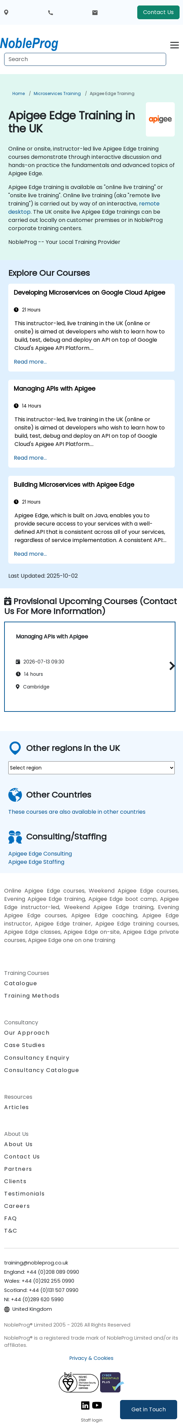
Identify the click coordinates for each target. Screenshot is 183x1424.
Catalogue (20, 983)
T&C (11, 1231)
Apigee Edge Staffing (36, 862)
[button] (170, 665)
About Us (18, 1144)
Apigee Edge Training (112, 93)
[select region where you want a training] (91, 767)
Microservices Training (57, 93)
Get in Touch (148, 1409)
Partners (18, 1169)
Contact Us (158, 12)
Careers (17, 1206)
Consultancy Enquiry (36, 1058)
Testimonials (24, 1194)
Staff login (92, 1420)
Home (18, 93)
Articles (16, 1107)
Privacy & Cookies (91, 1358)
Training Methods (32, 996)
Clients (15, 1181)
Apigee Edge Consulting (40, 854)
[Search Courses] (85, 59)
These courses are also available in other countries (77, 812)
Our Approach (27, 1033)
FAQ (10, 1218)
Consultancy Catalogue (41, 1070)
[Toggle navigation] (174, 44)
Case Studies (24, 1045)
